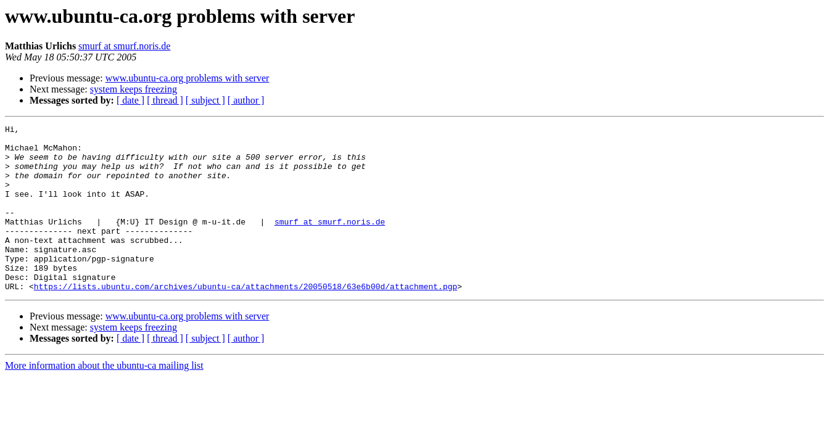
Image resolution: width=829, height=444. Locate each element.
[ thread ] (165, 100)
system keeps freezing (133, 89)
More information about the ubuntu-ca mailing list (104, 398)
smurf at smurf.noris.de (124, 46)
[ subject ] (205, 100)
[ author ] (246, 100)
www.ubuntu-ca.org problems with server (187, 78)
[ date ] (130, 100)
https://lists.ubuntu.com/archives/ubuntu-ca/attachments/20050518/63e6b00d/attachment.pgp (245, 319)
